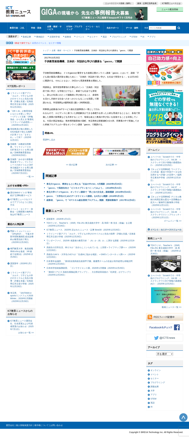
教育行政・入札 (17, 26)
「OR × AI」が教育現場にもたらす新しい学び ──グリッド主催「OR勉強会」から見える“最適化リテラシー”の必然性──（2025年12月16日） (22, 114)
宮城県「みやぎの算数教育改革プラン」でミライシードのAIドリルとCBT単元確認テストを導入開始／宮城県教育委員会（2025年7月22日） (21, 162)
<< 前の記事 (71, 161)
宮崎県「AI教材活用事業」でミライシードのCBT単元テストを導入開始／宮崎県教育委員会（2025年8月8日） (21, 146)
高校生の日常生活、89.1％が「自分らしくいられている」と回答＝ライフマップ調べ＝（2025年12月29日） (91, 245)
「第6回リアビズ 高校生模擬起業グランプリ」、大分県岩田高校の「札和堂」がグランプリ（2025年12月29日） (89, 269)
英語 (104, 33)
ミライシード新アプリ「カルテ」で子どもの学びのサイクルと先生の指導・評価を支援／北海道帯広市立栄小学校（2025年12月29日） (91, 231)
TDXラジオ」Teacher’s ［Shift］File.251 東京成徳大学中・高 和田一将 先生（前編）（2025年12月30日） (165, 254)
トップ (46, 47)
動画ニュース (155, 234)
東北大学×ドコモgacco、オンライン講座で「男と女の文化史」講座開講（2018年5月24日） (89, 188)
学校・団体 (36, 26)
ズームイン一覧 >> (172, 217)
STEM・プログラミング (74, 25)
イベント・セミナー (93, 25)
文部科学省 (55, 33)
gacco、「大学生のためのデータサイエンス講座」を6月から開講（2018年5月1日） (86, 192)
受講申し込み (49, 135)
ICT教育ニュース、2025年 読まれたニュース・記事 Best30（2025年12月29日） (84, 226)
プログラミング (117, 33)
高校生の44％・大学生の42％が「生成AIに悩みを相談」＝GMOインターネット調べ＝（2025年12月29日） (91, 251)
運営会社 (10, 421)
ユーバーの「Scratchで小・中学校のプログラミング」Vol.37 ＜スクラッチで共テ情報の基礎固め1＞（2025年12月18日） (165, 184)
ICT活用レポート (17, 82)
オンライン (155, 366)
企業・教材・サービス (54, 25)
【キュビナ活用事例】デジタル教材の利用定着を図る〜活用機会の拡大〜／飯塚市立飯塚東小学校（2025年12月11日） (165, 197)
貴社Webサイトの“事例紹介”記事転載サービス (21, 190)
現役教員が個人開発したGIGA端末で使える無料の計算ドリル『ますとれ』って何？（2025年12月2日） (21, 130)
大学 (152, 386)
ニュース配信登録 (170, 9)
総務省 (68, 33)
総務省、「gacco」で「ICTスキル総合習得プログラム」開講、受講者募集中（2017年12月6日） (92, 196)
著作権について (41, 421)
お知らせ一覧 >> (26, 328)
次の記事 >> (111, 161)
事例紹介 (41, 33)
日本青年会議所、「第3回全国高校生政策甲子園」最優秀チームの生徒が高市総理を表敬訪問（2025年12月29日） (89, 258)
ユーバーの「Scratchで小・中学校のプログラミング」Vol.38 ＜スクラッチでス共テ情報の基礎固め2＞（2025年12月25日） (165, 285)
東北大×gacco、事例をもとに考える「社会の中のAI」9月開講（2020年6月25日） (85, 180)
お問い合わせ (56, 421)
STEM (132, 33)
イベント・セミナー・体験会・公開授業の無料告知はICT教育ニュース (21, 208)
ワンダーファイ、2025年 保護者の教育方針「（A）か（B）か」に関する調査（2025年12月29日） (90, 238)
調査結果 (154, 382)
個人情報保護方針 (24, 421)
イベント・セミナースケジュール (165, 225)
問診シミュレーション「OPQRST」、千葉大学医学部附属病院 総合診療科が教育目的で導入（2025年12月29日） (22, 232)
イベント (80, 33)
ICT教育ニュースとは (171, 3)
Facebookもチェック (164, 323)
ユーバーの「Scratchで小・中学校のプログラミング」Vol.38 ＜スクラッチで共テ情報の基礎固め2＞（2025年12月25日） (165, 157)
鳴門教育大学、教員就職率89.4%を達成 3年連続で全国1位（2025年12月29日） (21, 249)
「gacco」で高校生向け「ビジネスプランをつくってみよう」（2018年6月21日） (85, 184)
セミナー (93, 33)
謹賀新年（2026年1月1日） (59, 215)
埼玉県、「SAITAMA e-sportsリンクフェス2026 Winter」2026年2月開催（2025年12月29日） (21, 293)
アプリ (150, 33)
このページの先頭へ (183, 413)
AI (141, 33)
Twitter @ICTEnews (164, 333)
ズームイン (154, 146)
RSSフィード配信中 (164, 313)
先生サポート (113, 26)
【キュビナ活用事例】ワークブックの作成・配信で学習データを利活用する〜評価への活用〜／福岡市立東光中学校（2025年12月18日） (165, 171)
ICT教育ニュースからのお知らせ (20, 308)
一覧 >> (30, 172)
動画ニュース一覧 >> (171, 303)
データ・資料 (132, 26)
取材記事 (28, 33)
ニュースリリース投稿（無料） (117, 3)
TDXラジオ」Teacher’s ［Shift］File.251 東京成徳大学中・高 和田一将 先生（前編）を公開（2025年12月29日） (89, 220)
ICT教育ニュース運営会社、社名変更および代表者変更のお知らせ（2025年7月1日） (22, 321)
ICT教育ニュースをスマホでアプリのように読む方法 (21, 198)
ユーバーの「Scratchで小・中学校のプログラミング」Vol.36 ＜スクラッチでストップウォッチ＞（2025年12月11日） (165, 209)
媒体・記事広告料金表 (146, 3)
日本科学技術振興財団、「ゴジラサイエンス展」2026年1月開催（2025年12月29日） (86, 264)
